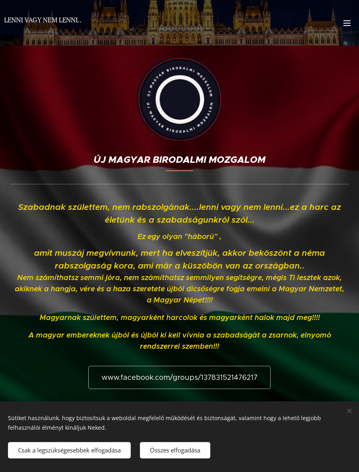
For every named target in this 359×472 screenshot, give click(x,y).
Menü (347, 23)
